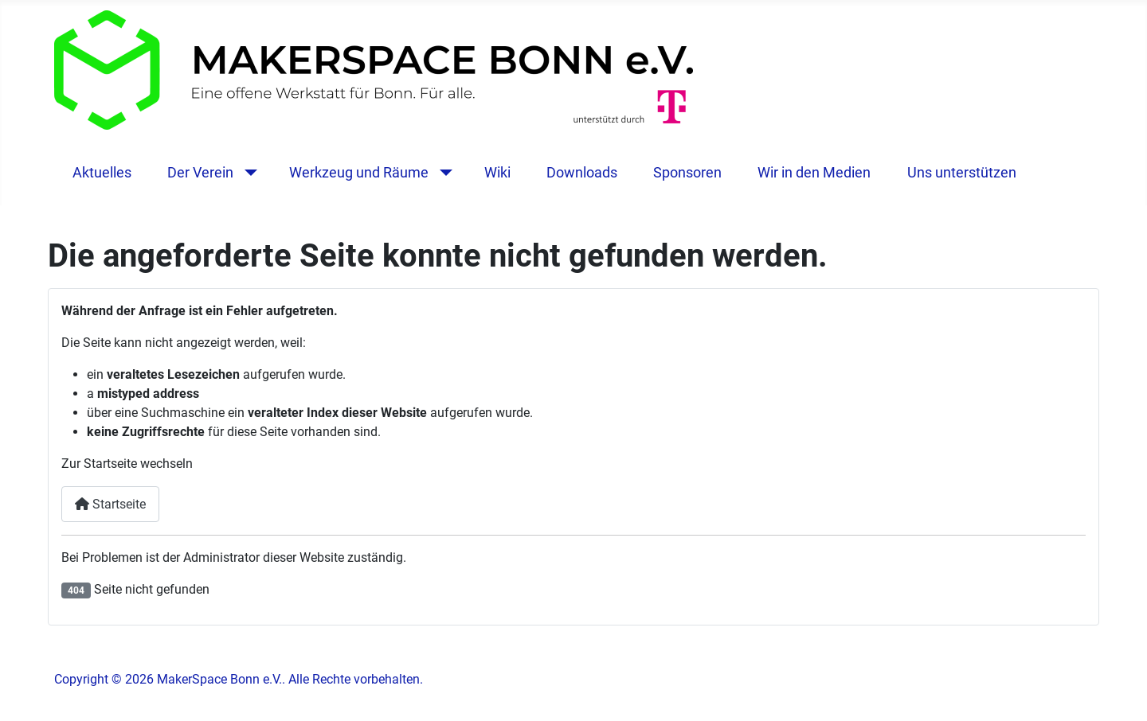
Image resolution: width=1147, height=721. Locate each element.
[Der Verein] (247, 172)
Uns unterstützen (961, 173)
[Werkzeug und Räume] (442, 172)
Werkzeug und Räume (359, 173)
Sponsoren (687, 173)
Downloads (581, 173)
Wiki (497, 173)
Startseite (110, 504)
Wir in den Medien (814, 173)
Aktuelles (101, 173)
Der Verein (200, 173)
